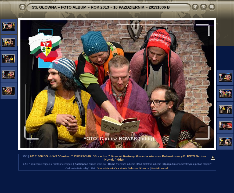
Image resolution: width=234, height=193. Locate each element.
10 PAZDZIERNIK (129, 7)
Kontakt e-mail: (160, 168)
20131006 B (159, 7)
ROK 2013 (100, 7)
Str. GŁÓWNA (44, 7)
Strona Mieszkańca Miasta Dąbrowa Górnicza (123, 168)
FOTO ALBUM (74, 7)
